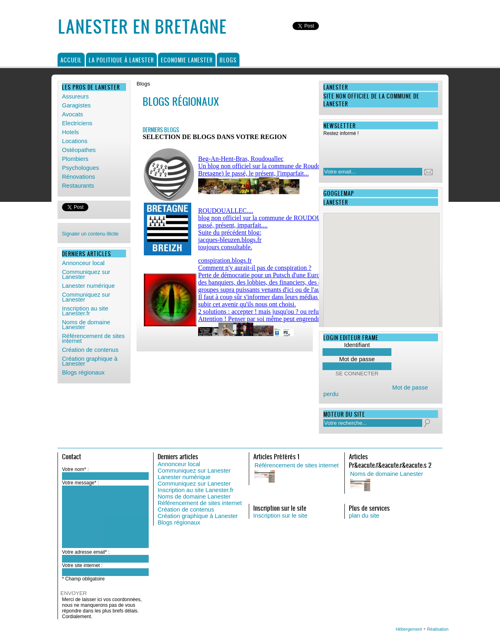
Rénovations (78, 176)
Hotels (70, 132)
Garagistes (76, 105)
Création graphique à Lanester (90, 361)
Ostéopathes (79, 150)
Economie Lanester (187, 60)
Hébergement (409, 629)
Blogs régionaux (83, 372)
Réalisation (438, 629)
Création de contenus (90, 350)
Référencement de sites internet (93, 338)
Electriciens (77, 123)
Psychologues (80, 168)
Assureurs (75, 96)
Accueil (71, 60)
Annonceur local (83, 263)
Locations (75, 141)
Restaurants (78, 185)
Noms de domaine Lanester (86, 324)
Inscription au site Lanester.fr (85, 311)
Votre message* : (80, 483)
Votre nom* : (75, 469)
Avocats (72, 114)
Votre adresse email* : (85, 552)
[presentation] (375, 149)
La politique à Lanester (121, 60)
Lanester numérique (88, 286)
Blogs (228, 60)
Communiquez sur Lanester (86, 274)
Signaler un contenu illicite (90, 234)
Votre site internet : (82, 565)
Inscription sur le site (280, 515)
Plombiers (75, 159)
